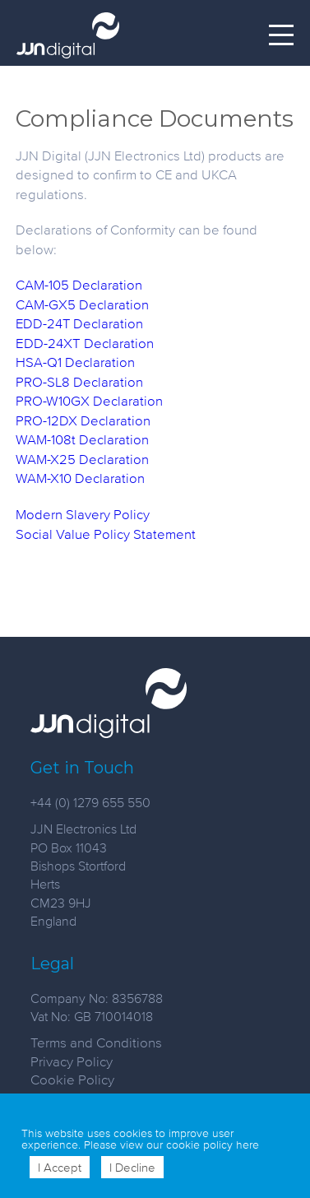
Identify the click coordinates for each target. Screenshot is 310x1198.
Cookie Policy (72, 1079)
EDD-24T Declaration (79, 323)
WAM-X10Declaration (80, 477)
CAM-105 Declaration (79, 284)
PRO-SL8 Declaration (79, 381)
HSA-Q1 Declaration (75, 361)
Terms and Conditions (96, 1042)
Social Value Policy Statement (106, 533)
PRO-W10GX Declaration (89, 400)
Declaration (115, 420)
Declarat (104, 439)
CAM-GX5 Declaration (82, 304)
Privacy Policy (71, 1061)
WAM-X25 (46, 459)
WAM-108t (46, 439)
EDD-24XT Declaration (85, 343)
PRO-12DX (48, 420)
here (247, 1145)
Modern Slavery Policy (83, 514)
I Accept (59, 1167)
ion (139, 439)
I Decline (132, 1167)
